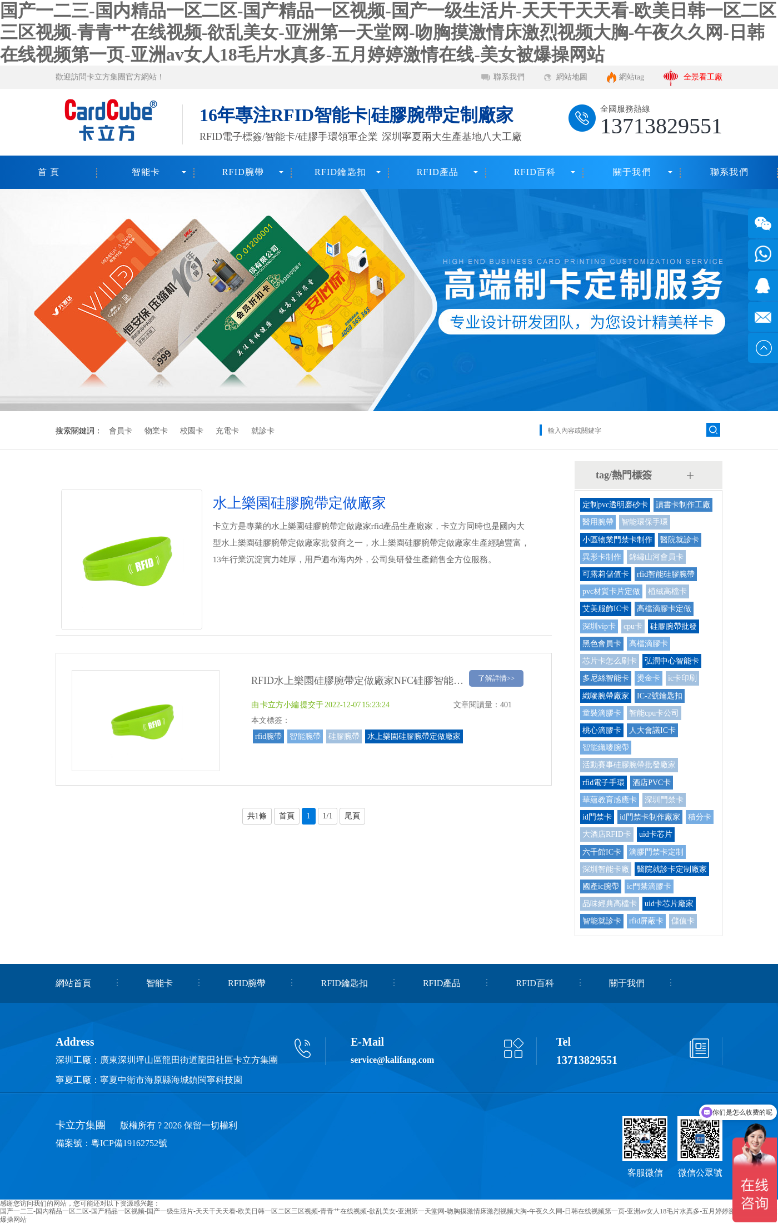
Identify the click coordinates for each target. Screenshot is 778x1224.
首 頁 (49, 172)
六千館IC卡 (601, 852)
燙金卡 (648, 678)
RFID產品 (438, 172)
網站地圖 (571, 77)
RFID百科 (535, 172)
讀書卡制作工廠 (683, 505)
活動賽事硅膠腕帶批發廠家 (629, 765)
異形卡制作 (601, 557)
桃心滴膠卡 (601, 730)
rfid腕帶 (268, 736)
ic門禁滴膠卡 (649, 886)
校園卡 (191, 431)
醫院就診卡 (679, 540)
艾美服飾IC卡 (605, 608)
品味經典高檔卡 (609, 904)
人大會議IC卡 (652, 730)
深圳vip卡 (599, 626)
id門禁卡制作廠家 (650, 817)
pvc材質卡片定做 (611, 591)
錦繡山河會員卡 (656, 557)
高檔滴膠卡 (648, 644)
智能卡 (146, 172)
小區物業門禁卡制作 (617, 540)
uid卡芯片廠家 (669, 904)
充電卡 (227, 431)
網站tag (631, 77)
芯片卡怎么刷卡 (609, 661)
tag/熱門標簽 (624, 475)
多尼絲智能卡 (605, 678)
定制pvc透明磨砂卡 (615, 505)
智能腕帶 (305, 736)
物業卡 (156, 431)
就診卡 (263, 431)
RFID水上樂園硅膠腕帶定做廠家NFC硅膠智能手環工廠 (372, 680)
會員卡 (120, 431)
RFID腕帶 (243, 172)
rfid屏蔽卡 (646, 921)
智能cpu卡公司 (654, 713)
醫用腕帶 (598, 522)
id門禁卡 (597, 817)
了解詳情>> (496, 678)
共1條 (257, 816)
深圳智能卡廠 (605, 869)
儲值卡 (683, 921)
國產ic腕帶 (600, 886)
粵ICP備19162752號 (129, 1143)
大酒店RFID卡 (606, 834)
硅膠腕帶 (344, 736)
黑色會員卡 (601, 644)
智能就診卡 (601, 921)
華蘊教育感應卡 (609, 800)
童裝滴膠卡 (601, 713)
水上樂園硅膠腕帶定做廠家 (414, 736)
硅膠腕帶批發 (673, 626)
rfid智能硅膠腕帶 (666, 574)
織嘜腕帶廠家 (605, 696)
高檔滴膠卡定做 (664, 608)
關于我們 (632, 172)
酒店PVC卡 (651, 782)
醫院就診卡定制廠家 (672, 869)
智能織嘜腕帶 (605, 747)
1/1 (328, 816)
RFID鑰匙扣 (340, 172)
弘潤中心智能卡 (672, 661)
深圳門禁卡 (664, 800)
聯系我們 (509, 77)
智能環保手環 (644, 522)
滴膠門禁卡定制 (656, 852)
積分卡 (699, 817)
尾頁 (352, 816)
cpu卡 (633, 626)
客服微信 (645, 1172)
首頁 (287, 816)
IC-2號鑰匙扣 (659, 696)
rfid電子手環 (603, 782)
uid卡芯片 (655, 834)
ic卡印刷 (682, 678)
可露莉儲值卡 (605, 574)
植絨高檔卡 (667, 591)
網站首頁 (73, 983)
